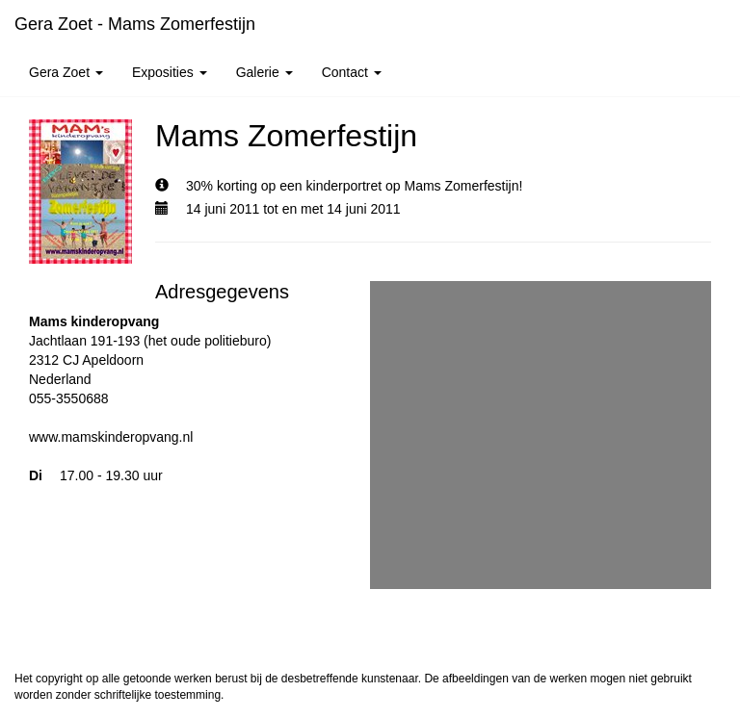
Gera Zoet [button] (66, 72)
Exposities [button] (169, 72)
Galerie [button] (264, 72)
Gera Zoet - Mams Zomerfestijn (134, 24)
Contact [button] (352, 72)
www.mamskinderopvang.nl (111, 437)
